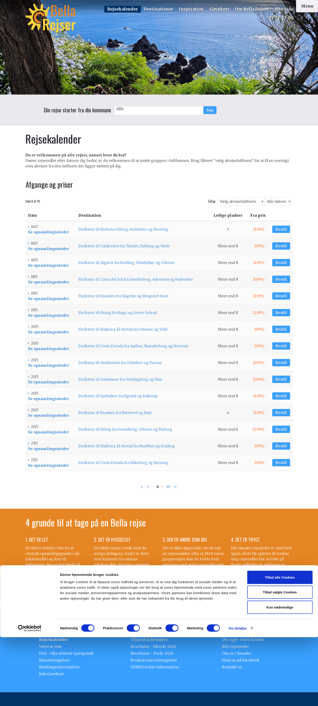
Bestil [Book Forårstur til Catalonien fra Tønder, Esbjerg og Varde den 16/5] (281, 246)
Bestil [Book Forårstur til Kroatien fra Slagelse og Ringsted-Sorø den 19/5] (281, 296)
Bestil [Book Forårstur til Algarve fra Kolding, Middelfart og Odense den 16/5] (281, 262)
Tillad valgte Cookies (280, 661)
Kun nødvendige (279, 676)
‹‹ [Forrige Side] (142, 486)
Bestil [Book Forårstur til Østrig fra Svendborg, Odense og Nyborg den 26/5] (281, 429)
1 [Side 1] (148, 486)
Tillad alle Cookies (280, 646)
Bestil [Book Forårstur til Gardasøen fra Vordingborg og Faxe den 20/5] (281, 379)
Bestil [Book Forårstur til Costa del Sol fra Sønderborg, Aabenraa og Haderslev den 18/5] (281, 279)
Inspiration (191, 9)
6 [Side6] (158, 486)
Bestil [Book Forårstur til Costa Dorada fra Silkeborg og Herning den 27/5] (281, 462)
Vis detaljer (237, 697)
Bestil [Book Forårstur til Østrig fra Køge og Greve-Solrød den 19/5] (281, 312)
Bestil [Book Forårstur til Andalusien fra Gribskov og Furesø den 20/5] (281, 362)
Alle (159, 108)
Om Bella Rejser (252, 9)
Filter (212, 201)
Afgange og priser (49, 184)
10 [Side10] (168, 486)
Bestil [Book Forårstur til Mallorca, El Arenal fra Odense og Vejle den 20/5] (281, 329)
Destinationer (158, 9)
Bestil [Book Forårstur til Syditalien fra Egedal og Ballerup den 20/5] (281, 396)
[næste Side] (175, 486)
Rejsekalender (122, 9)
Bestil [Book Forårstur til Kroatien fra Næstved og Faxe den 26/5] (281, 412)
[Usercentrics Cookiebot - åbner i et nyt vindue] (30, 697)
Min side (283, 9)
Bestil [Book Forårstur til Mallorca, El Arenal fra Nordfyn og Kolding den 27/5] (281, 446)
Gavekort (219, 9)
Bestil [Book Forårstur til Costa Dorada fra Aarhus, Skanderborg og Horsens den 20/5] (281, 346)
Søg (210, 110)
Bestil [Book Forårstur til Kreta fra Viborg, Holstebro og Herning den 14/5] (281, 229)
